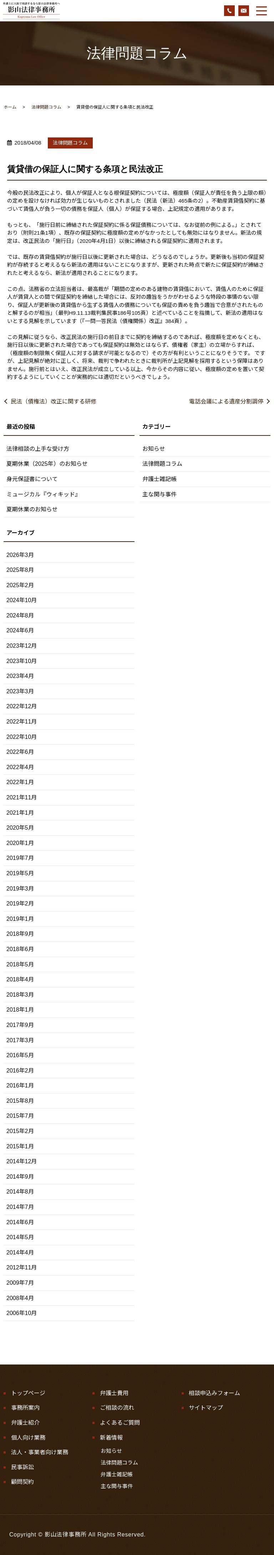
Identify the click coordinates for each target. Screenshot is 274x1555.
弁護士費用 (114, 1393)
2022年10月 (21, 737)
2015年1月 (20, 1146)
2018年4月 (20, 979)
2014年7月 (20, 1207)
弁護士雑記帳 (159, 479)
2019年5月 (20, 873)
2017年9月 (20, 1025)
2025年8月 (20, 570)
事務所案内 (25, 1408)
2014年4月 (20, 1252)
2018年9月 (20, 934)
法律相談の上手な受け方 (37, 449)
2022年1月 (20, 782)
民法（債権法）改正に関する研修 (53, 401)
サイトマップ (206, 1408)
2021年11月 (21, 797)
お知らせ (153, 449)
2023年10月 (21, 661)
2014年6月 (20, 1222)
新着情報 (111, 1438)
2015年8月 (20, 1101)
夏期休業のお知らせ (32, 509)
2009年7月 (20, 1283)
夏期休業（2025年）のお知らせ (47, 464)
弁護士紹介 (25, 1423)
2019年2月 (20, 904)
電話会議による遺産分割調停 (226, 401)
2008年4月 (20, 1298)
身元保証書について (32, 479)
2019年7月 (20, 858)
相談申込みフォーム (214, 1393)
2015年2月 (20, 1131)
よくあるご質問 (120, 1423)
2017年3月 (20, 1040)
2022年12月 (21, 706)
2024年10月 (21, 600)
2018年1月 (20, 1010)
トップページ (28, 1393)
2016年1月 (20, 1085)
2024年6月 (20, 630)
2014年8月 (20, 1192)
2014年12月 (21, 1161)
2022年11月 (21, 722)
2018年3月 (20, 995)
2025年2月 (20, 585)
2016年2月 (20, 1071)
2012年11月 (21, 1267)
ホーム (10, 107)
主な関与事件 (159, 494)
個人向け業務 (28, 1438)
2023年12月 (21, 646)
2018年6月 (20, 949)
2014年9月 (20, 1177)
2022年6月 (20, 752)
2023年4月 (20, 676)
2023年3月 (20, 691)
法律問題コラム (46, 107)
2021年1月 (20, 813)
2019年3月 (20, 889)
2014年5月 (20, 1237)
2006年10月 (21, 1313)
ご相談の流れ (117, 1408)
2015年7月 (20, 1116)
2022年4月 (20, 767)
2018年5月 (20, 964)
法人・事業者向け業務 (39, 1452)
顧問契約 (22, 1482)
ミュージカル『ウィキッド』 (43, 494)
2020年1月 (20, 843)
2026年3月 (20, 555)
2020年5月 (20, 828)
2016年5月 (20, 1055)
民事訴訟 (22, 1467)
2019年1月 (20, 919)
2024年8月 (20, 615)
